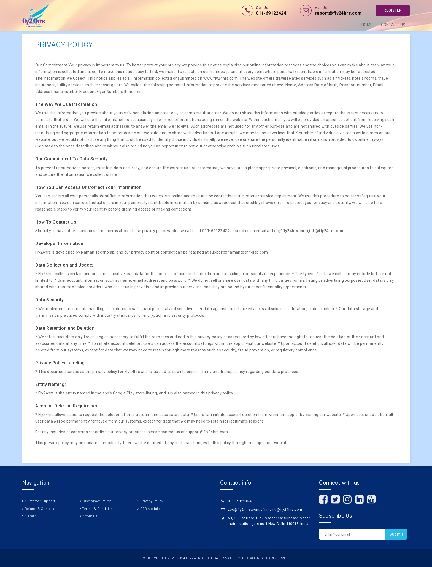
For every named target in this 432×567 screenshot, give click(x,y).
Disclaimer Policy (96, 501)
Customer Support (40, 501)
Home (367, 25)
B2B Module (150, 509)
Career (30, 516)
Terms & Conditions (98, 509)
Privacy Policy (151, 501)
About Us (90, 516)
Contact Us (393, 25)
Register (393, 10)
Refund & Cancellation (43, 509)
